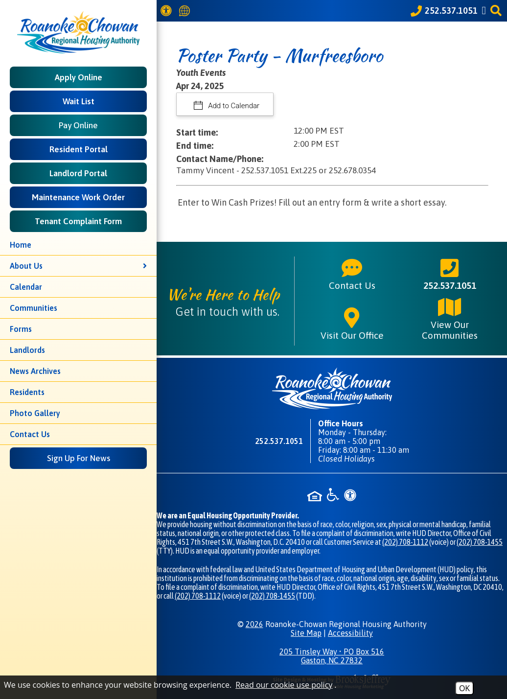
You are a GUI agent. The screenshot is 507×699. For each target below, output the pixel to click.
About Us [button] (78, 265)
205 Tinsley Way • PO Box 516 (332, 656)
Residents (27, 392)
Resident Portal (78, 149)
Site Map (306, 633)
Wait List (78, 101)
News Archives (35, 371)
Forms (21, 329)
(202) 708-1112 (405, 541)
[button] (497, 10)
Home (20, 244)
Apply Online (78, 77)
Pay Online (78, 125)
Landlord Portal (78, 173)
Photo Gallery (35, 413)
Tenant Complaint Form (78, 221)
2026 (254, 624)
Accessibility (350, 633)
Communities (33, 307)
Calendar (26, 286)
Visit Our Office (352, 323)
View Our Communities (450, 318)
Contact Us (30, 434)
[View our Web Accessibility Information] (167, 10)
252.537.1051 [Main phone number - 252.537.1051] (449, 273)
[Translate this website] (186, 11)
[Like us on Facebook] (485, 10)
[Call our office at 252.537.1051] (444, 11)
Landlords (27, 350)
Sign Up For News (78, 458)
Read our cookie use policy (283, 684)
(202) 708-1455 (480, 541)
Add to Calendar (233, 105)
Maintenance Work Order (78, 197)
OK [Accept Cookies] (464, 688)
